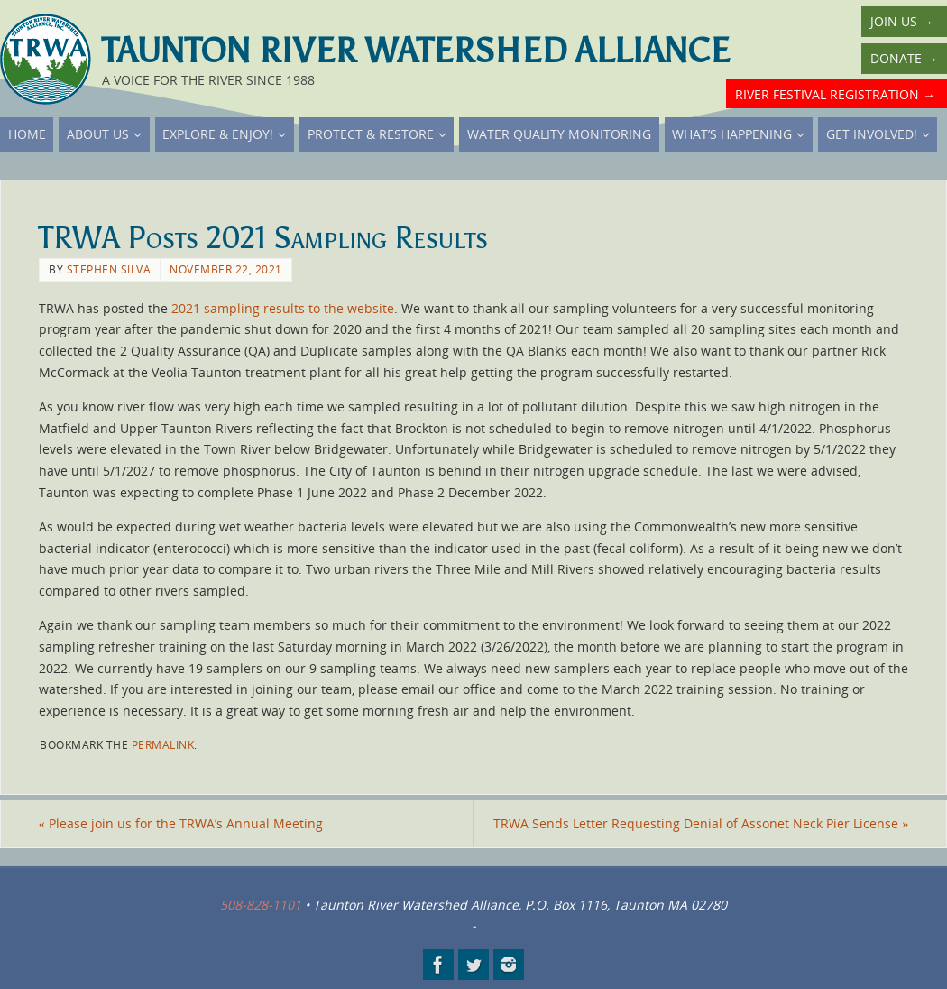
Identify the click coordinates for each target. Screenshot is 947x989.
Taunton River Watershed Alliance (416, 50)
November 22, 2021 (226, 269)
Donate (904, 58)
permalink (163, 744)
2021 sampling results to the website (282, 308)
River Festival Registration (835, 94)
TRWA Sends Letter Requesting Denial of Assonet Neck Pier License (700, 823)
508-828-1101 (260, 904)
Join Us (901, 21)
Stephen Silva (109, 269)
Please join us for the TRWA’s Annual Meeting (181, 823)
